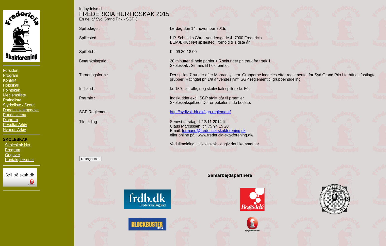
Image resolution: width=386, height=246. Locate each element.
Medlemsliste (14, 95)
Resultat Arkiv (15, 125)
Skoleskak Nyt (17, 145)
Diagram (10, 120)
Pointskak (11, 90)
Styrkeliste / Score (19, 105)
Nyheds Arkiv (14, 130)
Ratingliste (12, 100)
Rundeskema (14, 115)
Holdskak (11, 85)
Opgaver (12, 155)
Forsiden (10, 70)
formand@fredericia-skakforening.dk (213, 131)
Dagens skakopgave (21, 110)
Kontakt (9, 80)
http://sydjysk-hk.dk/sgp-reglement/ (200, 112)
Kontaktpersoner (19, 160)
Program (10, 75)
